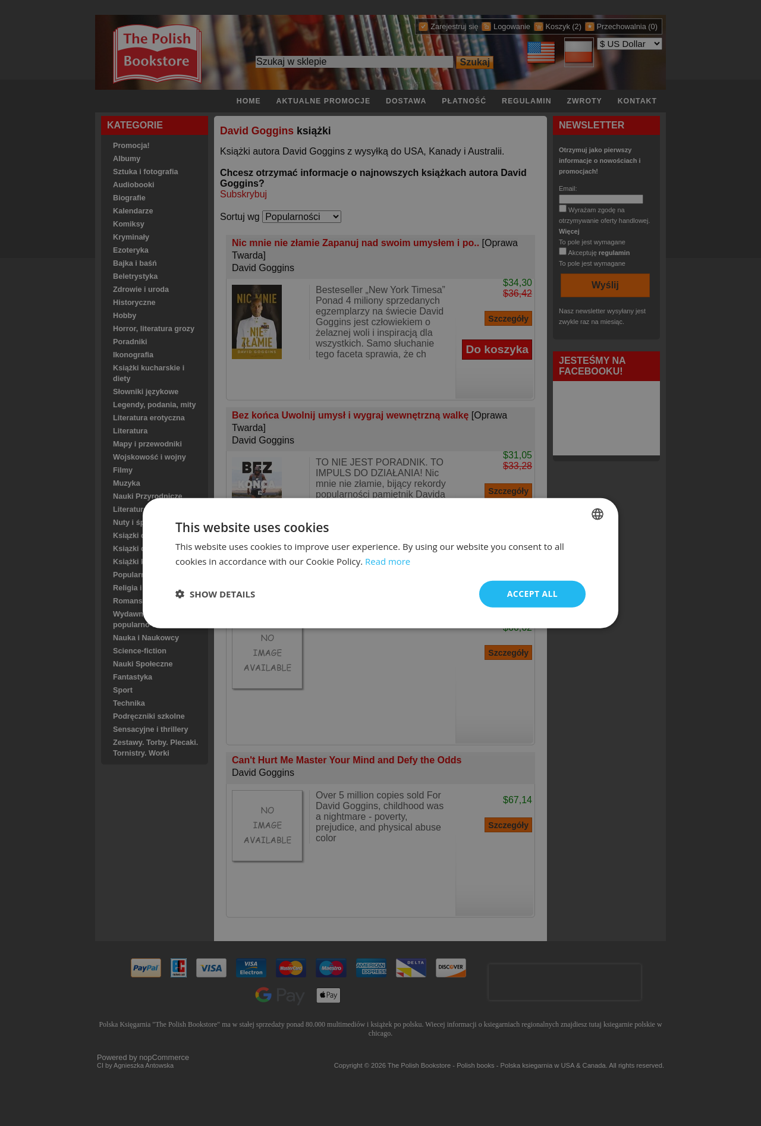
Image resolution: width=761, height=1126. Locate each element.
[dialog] (380, 563)
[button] (215, 594)
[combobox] (597, 514)
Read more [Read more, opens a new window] (388, 561)
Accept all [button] (532, 593)
